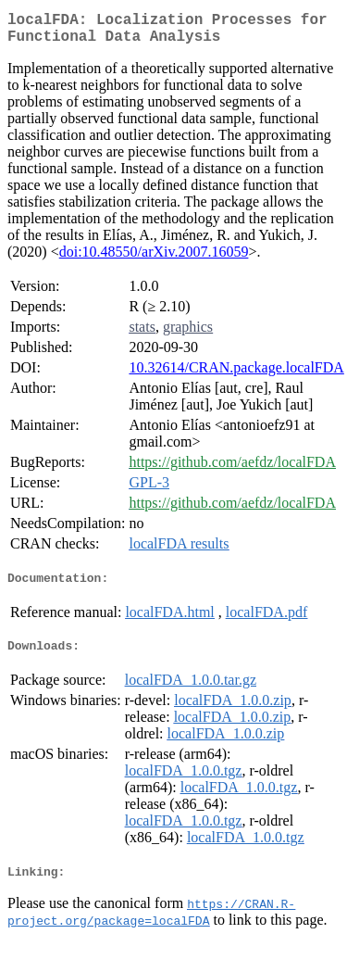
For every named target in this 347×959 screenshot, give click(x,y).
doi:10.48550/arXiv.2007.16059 (154, 259)
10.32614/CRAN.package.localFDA (236, 375)
